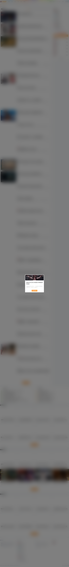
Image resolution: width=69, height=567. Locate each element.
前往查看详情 (34, 290)
